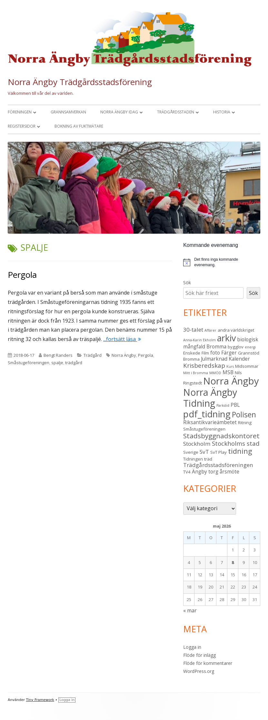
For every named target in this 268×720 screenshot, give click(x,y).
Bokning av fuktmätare (79, 126)
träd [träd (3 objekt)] (208, 459)
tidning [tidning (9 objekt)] (240, 451)
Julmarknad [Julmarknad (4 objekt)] (214, 358)
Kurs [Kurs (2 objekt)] (230, 366)
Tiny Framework (40, 700)
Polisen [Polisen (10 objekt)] (244, 415)
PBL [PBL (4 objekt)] (235, 404)
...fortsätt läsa (122, 339)
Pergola (22, 274)
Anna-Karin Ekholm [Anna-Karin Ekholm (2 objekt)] (199, 340)
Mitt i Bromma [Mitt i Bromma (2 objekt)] (195, 373)
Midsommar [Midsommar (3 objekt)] (246, 366)
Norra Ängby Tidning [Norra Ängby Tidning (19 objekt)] (210, 397)
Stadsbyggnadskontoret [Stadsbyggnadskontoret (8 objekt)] (221, 435)
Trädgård (93, 355)
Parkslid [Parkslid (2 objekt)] (222, 405)
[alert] (221, 262)
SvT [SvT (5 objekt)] (204, 451)
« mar (190, 610)
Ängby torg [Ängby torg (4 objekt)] (205, 471)
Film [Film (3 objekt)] (205, 353)
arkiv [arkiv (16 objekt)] (226, 338)
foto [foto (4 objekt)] (215, 352)
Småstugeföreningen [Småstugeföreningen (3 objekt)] (204, 429)
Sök (187, 282)
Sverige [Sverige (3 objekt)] (190, 452)
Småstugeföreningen (28, 362)
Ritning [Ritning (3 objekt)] (245, 422)
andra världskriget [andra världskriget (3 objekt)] (236, 330)
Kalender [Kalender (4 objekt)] (239, 358)
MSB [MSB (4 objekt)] (228, 372)
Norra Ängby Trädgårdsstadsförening (80, 82)
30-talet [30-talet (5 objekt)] (193, 329)
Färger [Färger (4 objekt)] (229, 352)
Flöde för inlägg (199, 655)
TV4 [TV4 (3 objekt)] (187, 472)
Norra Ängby (124, 355)
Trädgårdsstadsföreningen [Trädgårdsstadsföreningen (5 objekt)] (218, 465)
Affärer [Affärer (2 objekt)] (210, 330)
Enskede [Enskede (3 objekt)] (191, 353)
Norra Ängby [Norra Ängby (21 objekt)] (231, 381)
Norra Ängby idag (119, 112)
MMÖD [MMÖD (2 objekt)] (215, 373)
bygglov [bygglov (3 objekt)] (235, 347)
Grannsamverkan (68, 112)
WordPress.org (198, 671)
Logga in (192, 647)
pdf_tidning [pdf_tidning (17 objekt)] (207, 414)
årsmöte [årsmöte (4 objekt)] (229, 471)
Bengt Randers (58, 355)
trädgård (73, 362)
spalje (57, 362)
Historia (221, 112)
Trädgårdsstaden (175, 112)
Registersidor (21, 126)
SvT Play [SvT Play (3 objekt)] (218, 452)
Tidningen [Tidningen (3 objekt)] (193, 459)
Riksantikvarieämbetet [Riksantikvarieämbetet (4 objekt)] (210, 422)
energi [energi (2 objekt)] (250, 347)
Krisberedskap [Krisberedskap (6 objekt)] (204, 365)
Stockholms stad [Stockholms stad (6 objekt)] (236, 443)
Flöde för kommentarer (207, 663)
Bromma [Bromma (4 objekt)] (216, 346)
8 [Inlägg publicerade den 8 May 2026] (233, 562)
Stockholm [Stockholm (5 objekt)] (197, 443)
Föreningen (20, 112)
